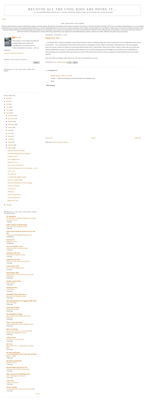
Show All (38, 393)
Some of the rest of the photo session (16, 226)
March (10, 142)
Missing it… (11, 191)
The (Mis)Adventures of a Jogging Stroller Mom (21, 301)
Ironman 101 (10, 240)
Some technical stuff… (14, 197)
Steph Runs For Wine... (13, 259)
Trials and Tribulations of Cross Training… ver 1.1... (23, 168)
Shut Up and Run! (12, 329)
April (10, 139)
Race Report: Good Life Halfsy (15, 339)
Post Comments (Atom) (60, 142)
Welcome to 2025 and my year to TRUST (18, 261)
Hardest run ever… (13, 162)
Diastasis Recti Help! (12, 309)
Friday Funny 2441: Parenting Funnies (17, 248)
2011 (8, 110)
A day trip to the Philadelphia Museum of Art (19, 235)
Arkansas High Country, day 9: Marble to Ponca (19, 324)
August (10, 127)
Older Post (138, 138)
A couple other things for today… (18, 177)
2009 (8, 205)
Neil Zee (18, 37)
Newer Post (48, 138)
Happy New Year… (13, 200)
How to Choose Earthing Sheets (15, 268)
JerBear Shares (11, 337)
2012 (8, 107)
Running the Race (12, 287)
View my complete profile (14, 53)
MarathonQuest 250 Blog (14, 314)
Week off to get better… (15, 194)
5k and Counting (11, 387)
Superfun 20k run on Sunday (16, 150)
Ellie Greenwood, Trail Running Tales (18, 374)
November (11, 118)
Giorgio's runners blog (13, 281)
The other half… (13, 174)
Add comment (50, 85)
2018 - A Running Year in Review (15, 376)
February (11, 145)
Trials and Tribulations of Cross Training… (20, 183)
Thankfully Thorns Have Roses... (16, 294)
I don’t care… (12, 171)
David (53, 75)
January (10, 148)
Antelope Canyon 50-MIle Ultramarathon (18, 369)
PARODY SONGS (11, 362)
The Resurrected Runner (14, 361)
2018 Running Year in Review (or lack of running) (20, 389)
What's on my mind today (14, 322)
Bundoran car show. (11, 241)
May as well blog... (11, 302)
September (11, 124)
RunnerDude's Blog (12, 273)
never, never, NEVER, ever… (16, 165)
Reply (52, 81)
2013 (8, 104)
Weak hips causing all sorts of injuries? (19, 153)
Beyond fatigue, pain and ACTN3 (16, 367)
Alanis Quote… (12, 189)
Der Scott (9, 344)
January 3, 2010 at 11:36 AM (63, 75)
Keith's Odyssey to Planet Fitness (16, 225)
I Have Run (10, 380)
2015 (8, 101)
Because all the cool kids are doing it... (72, 9)
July (9, 130)
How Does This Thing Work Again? (16, 296)
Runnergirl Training (12, 307)
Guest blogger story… (14, 159)
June (9, 133)
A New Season (10, 289)
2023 (8, 98)
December (11, 115)
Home (4, 19)
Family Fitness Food (12, 266)
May (9, 136)
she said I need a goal (13, 352)
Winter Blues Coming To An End (15, 255)
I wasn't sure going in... (12, 382)
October (10, 121)
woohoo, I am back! (13, 186)
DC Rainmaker (11, 216)
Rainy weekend (10, 283)
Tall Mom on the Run (13, 253)
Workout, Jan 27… (13, 156)
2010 (8, 113)
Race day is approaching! (15, 180)
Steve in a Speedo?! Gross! (14, 246)
